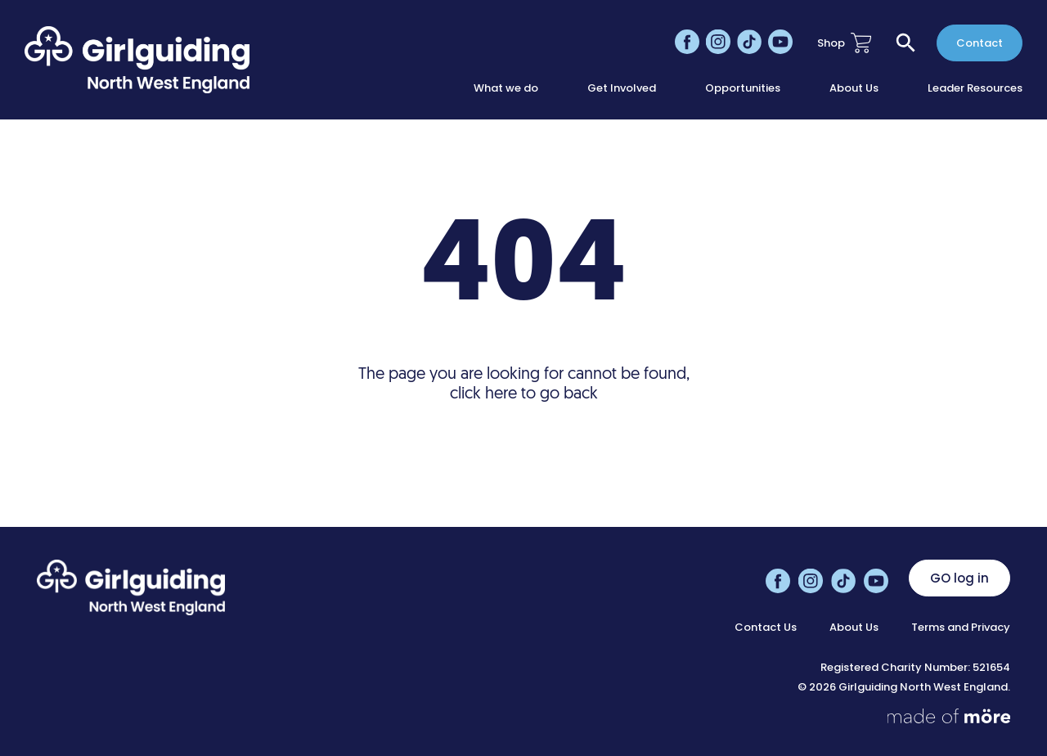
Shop (844, 43)
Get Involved (621, 88)
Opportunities (742, 88)
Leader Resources (975, 88)
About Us (853, 88)
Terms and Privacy (960, 627)
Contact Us (766, 627)
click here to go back (524, 394)
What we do (506, 88)
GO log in (959, 578)
